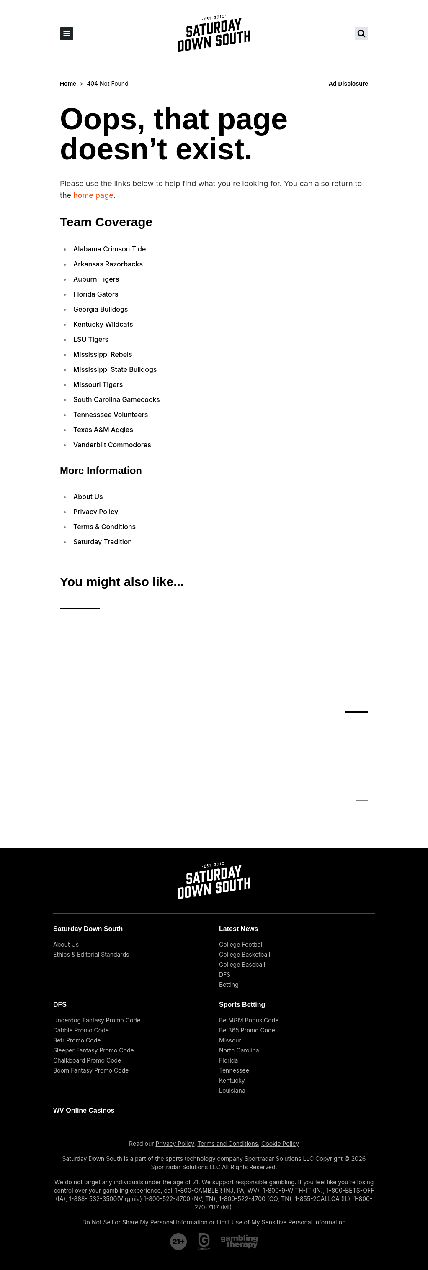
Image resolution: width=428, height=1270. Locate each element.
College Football (241, 876)
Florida (228, 992)
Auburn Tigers (96, 279)
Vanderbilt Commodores (112, 444)
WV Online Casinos (84, 1042)
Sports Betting (242, 936)
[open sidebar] (66, 33)
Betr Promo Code (77, 972)
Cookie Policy (280, 1075)
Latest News (238, 861)
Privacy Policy (95, 511)
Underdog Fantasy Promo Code (96, 952)
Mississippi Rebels (102, 354)
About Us (88, 496)
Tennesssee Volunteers (110, 414)
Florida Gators (96, 294)
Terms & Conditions (104, 526)
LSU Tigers (90, 339)
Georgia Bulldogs (100, 309)
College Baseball (242, 896)
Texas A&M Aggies (103, 429)
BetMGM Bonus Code (248, 952)
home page (93, 195)
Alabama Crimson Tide (109, 249)
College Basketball (244, 886)
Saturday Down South (88, 861)
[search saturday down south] (361, 33)
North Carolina (239, 982)
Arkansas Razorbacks (108, 264)
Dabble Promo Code (81, 962)
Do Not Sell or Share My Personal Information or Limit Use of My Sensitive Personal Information (214, 1154)
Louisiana (232, 1022)
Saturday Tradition (102, 542)
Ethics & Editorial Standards (91, 886)
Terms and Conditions (227, 1075)
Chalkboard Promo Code (87, 992)
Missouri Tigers (98, 384)
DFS (224, 906)
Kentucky (232, 1012)
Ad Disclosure (348, 83)
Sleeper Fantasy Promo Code (93, 982)
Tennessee (234, 1002)
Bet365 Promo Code (247, 962)
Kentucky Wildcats (103, 324)
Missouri (230, 972)
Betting (229, 916)
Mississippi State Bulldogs (115, 369)
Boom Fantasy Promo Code (91, 1002)
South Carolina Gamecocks (116, 399)
